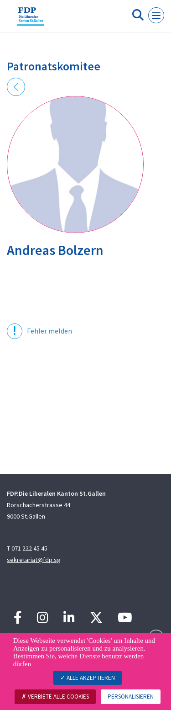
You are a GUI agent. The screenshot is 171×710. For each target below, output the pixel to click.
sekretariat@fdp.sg (34, 560)
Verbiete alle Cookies (55, 696)
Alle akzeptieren (87, 678)
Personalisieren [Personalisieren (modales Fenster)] (131, 696)
